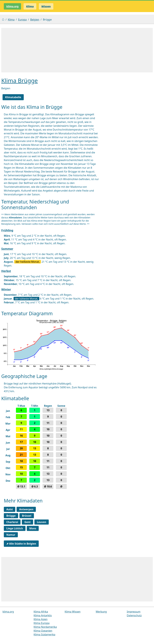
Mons (32, 528)
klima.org (12, 6)
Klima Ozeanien (43, 630)
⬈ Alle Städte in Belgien (21, 543)
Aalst (9, 509)
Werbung (101, 611)
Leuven (41, 522)
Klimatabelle (13, 97)
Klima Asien (40, 619)
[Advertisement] (77, 50)
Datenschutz (134, 615)
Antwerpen (26, 509)
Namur (10, 534)
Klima (11, 19)
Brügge (11, 515)
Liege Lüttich (14, 528)
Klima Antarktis (43, 615)
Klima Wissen (73, 611)
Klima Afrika (41, 611)
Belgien (34, 19)
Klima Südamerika (44, 634)
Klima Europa (42, 623)
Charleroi (12, 522)
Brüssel (26, 515)
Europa (22, 19)
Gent (27, 522)
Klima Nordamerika (45, 627)
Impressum (133, 611)
